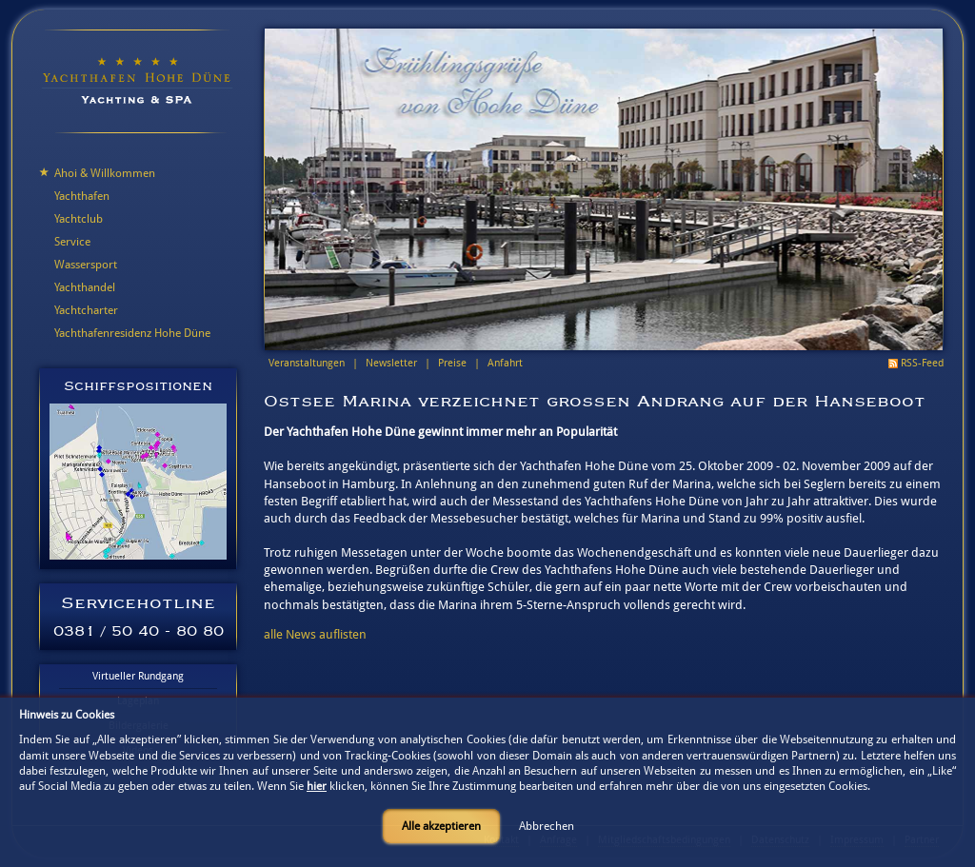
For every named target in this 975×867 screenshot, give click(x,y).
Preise (452, 363)
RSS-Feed (922, 363)
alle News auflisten (315, 634)
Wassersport (85, 264)
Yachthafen (81, 196)
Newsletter (391, 363)
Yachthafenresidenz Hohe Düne (132, 333)
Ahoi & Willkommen (104, 173)
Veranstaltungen (307, 363)
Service (72, 241)
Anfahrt (505, 363)
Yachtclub (78, 219)
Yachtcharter (86, 310)
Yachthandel (84, 287)
